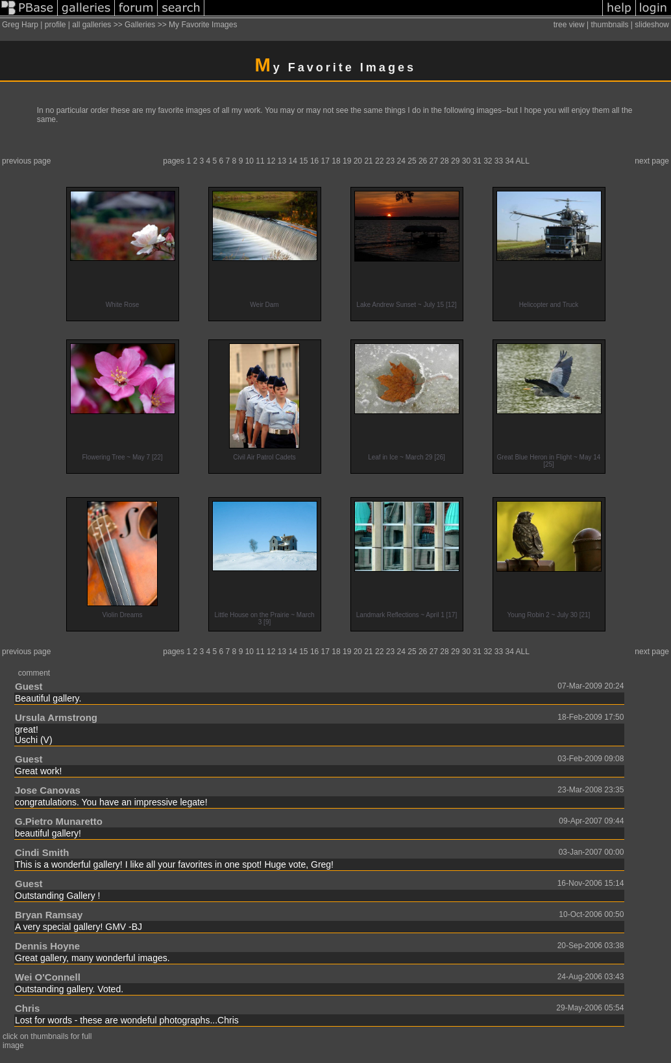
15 (303, 160)
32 (487, 160)
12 (271, 160)
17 (325, 160)
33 (498, 160)
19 (347, 160)
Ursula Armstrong (56, 717)
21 (368, 160)
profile (55, 24)
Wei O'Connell (47, 977)
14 (292, 160)
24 (401, 160)
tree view (569, 24)
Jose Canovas (47, 790)
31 (476, 160)
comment (34, 673)
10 (249, 160)
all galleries (91, 24)
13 (282, 160)
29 (455, 160)
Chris (27, 1008)
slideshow (652, 24)
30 (466, 160)
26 (423, 160)
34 (510, 160)
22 (379, 160)
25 (412, 160)
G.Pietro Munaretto (59, 821)
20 (358, 160)
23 (390, 160)
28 (444, 160)
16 (314, 160)
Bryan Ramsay (48, 914)
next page (652, 160)
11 (260, 160)
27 (434, 160)
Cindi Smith (42, 852)
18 (336, 160)
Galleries (140, 24)
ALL (523, 160)
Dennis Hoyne (47, 945)
